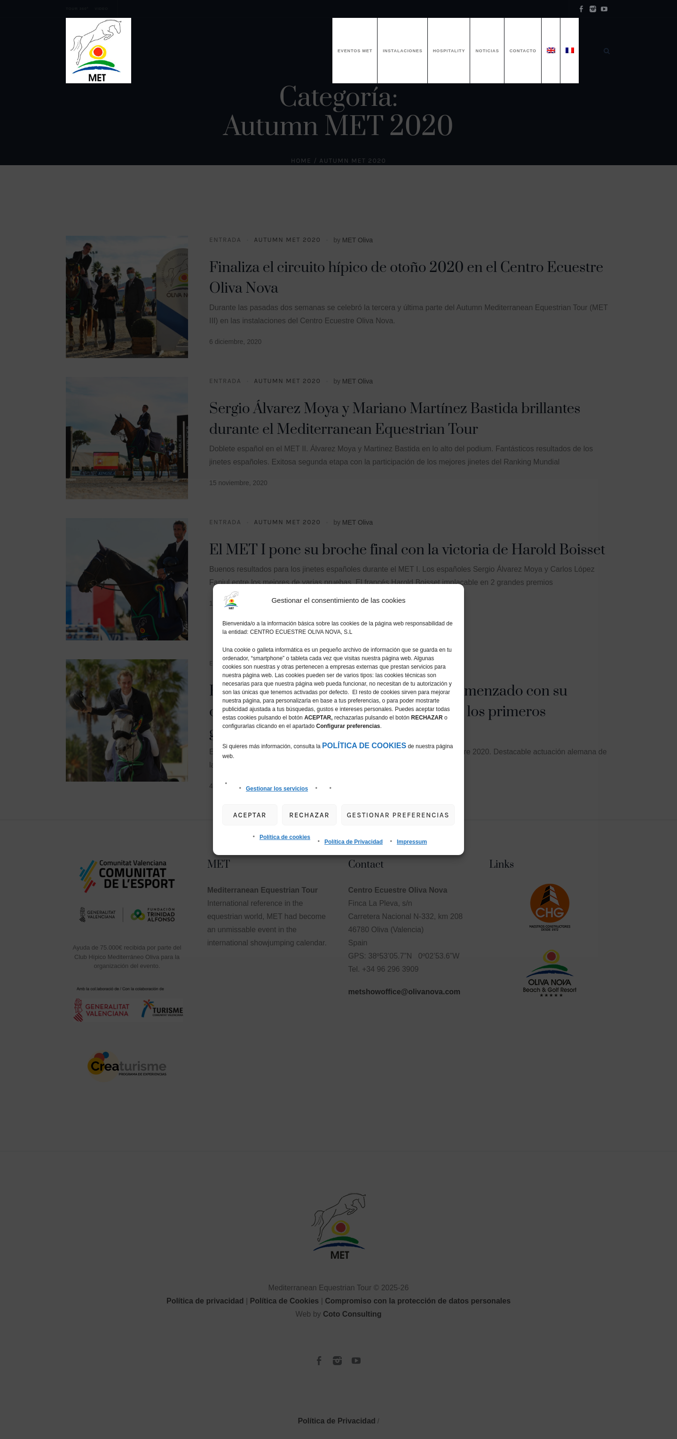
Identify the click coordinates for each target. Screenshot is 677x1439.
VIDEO (101, 9)
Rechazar (309, 815)
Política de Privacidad (353, 842)
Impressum (412, 842)
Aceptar (250, 815)
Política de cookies (285, 837)
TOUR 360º (77, 9)
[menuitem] (551, 50)
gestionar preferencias (397, 815)
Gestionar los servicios (277, 788)
